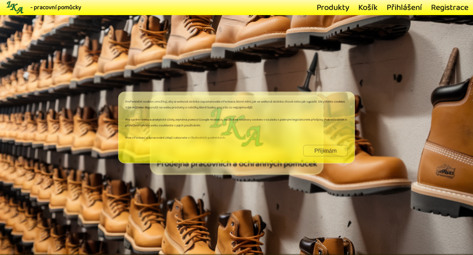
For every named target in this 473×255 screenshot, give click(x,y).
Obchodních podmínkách (212, 136)
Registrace (449, 7)
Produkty (333, 7)
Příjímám (311, 146)
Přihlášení (404, 7)
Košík (368, 7)
